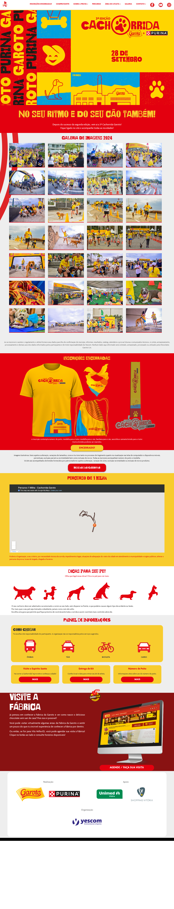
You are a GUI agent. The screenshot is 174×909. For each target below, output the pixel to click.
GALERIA (128, 4)
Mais (35, 679)
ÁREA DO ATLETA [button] (113, 4)
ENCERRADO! (87, 448)
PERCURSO (96, 4)
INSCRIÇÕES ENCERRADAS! (41, 4)
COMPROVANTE (62, 4)
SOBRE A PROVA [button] (80, 4)
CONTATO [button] (141, 4)
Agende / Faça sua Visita (127, 767)
